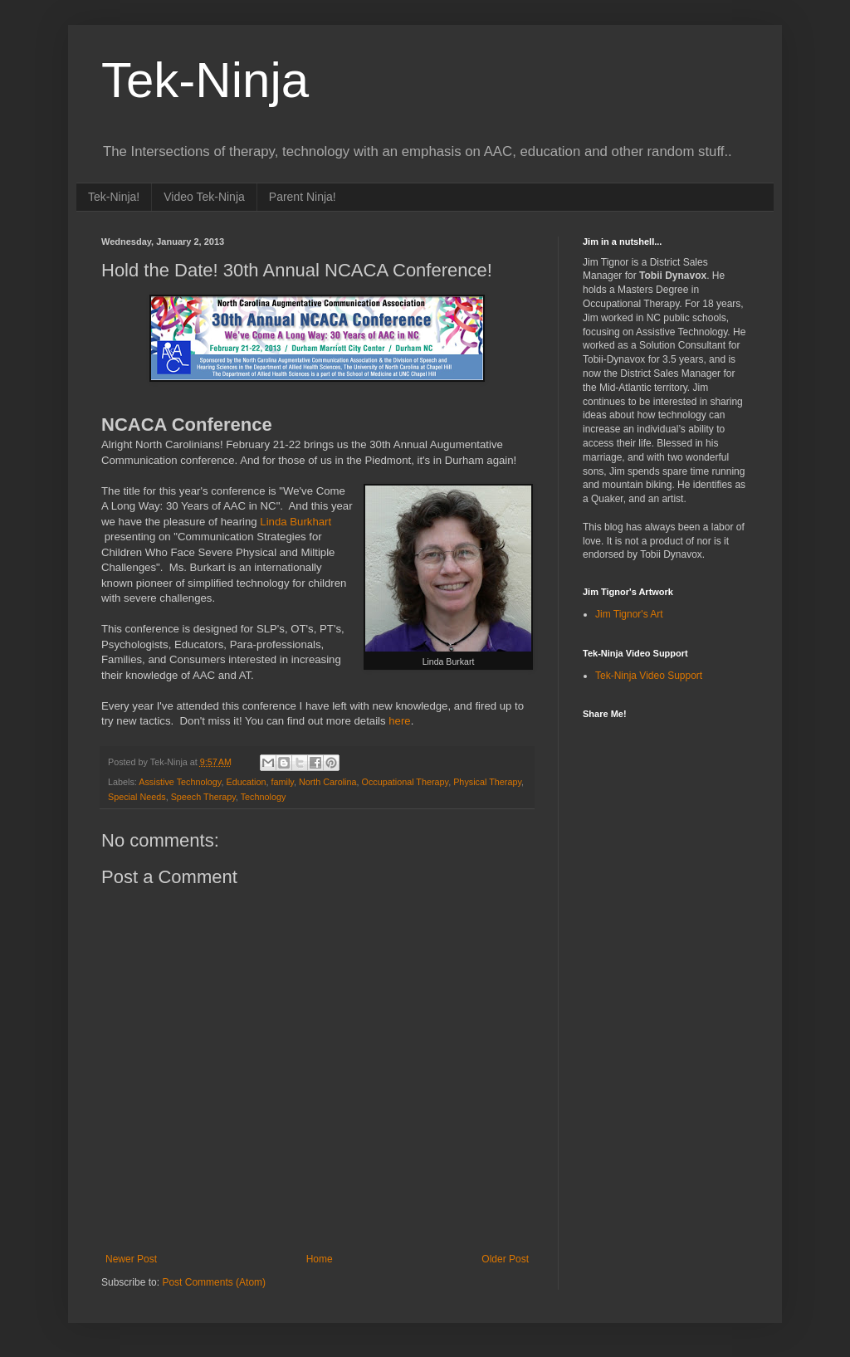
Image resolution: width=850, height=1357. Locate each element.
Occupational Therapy (405, 782)
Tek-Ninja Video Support (648, 675)
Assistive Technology (180, 782)
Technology (263, 797)
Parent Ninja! (302, 196)
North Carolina (328, 782)
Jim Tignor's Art (629, 614)
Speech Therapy (203, 797)
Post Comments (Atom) (214, 1282)
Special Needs (137, 797)
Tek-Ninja (205, 80)
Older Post (505, 1259)
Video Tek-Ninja (204, 196)
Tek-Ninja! (113, 196)
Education (246, 782)
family (282, 782)
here (399, 721)
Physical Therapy (487, 782)
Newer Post (131, 1259)
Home (319, 1259)
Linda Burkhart (295, 521)
